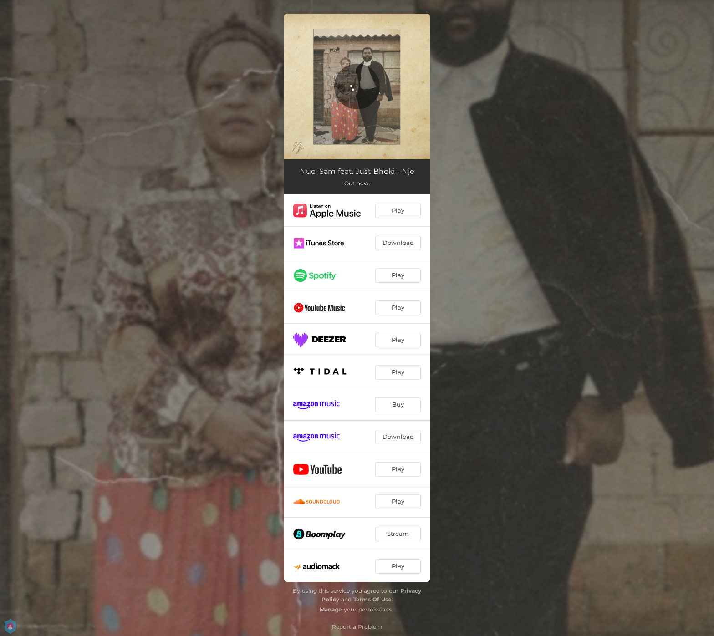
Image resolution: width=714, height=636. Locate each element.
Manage (331, 609)
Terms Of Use (372, 599)
